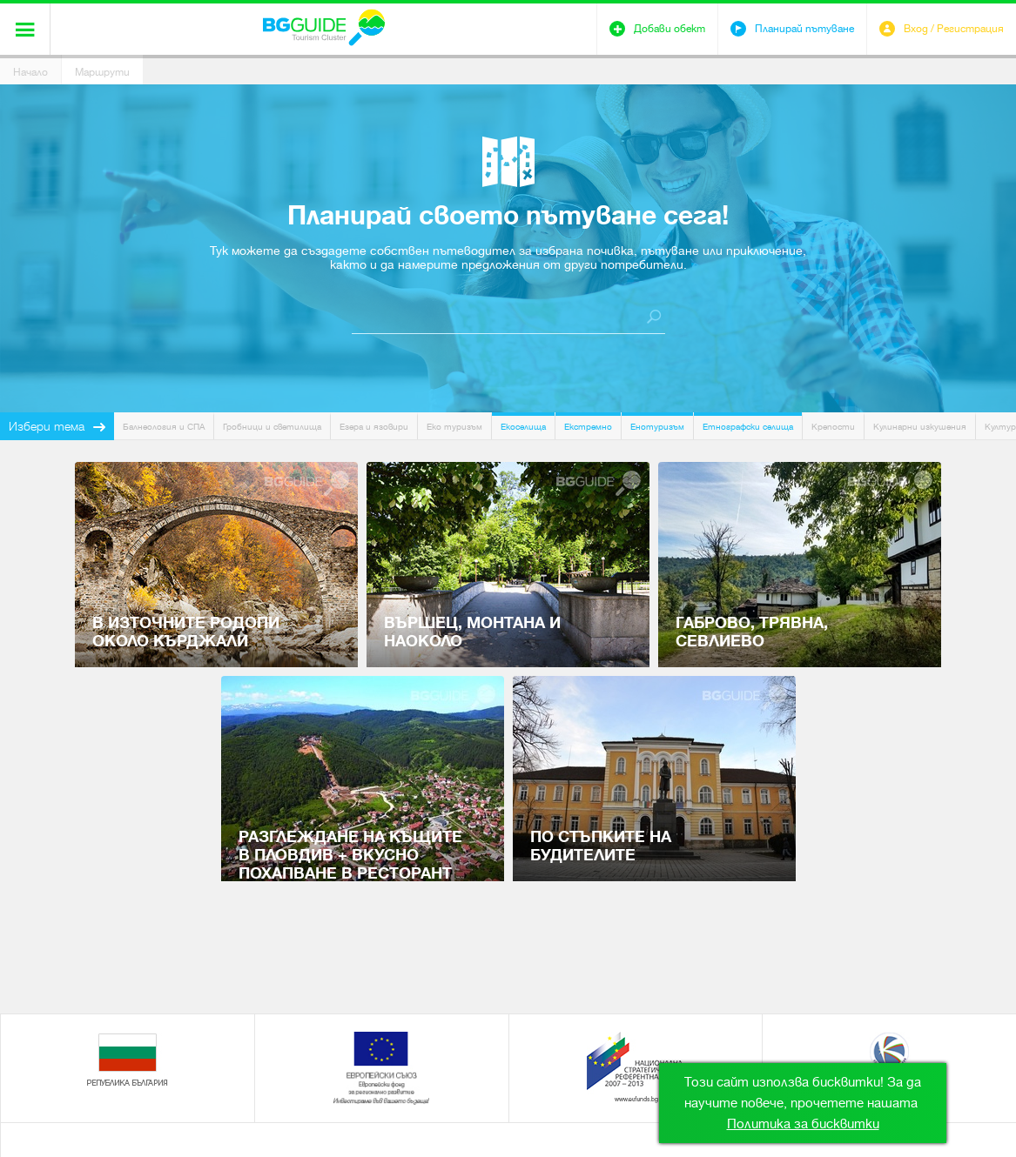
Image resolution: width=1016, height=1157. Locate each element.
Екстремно (588, 426)
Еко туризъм (454, 426)
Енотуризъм (657, 426)
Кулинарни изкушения (919, 426)
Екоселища (523, 426)
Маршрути (102, 72)
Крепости (833, 426)
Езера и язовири (374, 426)
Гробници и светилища (272, 426)
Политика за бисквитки (803, 1124)
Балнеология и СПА (164, 426)
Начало (30, 72)
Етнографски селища (748, 426)
